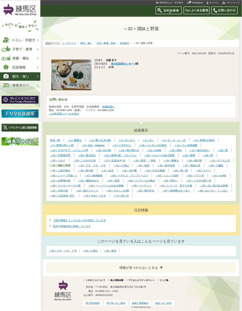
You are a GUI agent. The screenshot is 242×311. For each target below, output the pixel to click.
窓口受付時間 (93, 303)
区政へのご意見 (163, 303)
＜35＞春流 (109, 250)
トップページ (69, 43)
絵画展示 (124, 43)
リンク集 (164, 280)
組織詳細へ (108, 106)
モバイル (214, 2)
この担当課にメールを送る (64, 113)
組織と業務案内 (140, 303)
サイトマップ (233, 2)
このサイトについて (95, 280)
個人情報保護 (116, 280)
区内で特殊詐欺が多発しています (72, 226)
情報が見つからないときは (138, 267)
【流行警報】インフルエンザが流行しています (79, 220)
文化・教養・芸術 (106, 43)
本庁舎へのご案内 (115, 303)
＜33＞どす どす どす (63, 250)
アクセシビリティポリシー (141, 280)
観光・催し (86, 43)
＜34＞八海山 (90, 250)
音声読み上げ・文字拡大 (171, 2)
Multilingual (197, 2)
